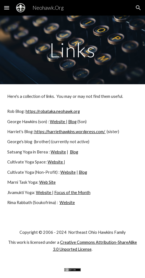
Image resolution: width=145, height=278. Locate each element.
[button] (6, 7)
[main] (72, 50)
